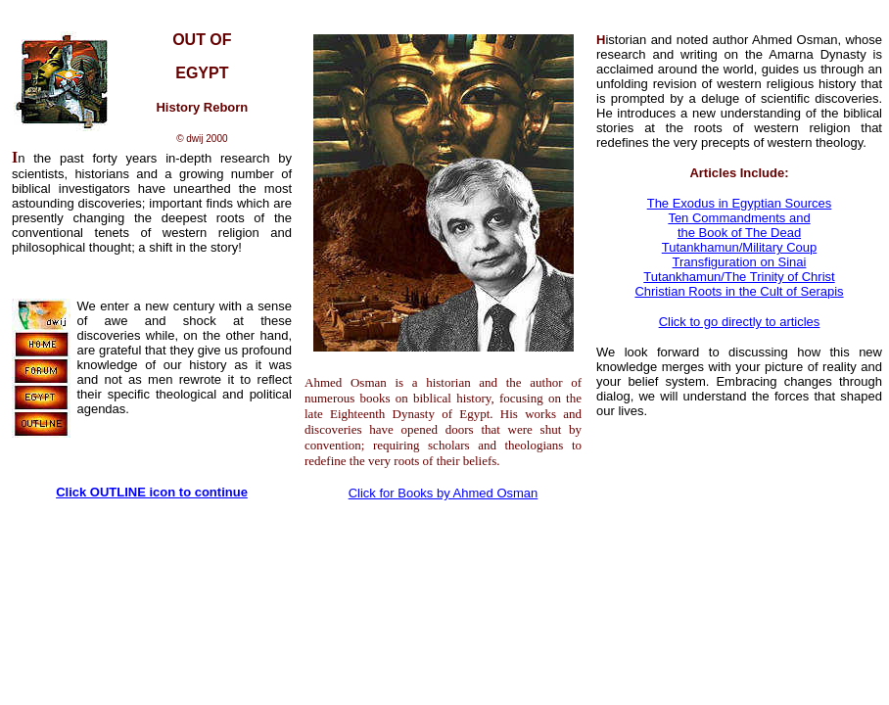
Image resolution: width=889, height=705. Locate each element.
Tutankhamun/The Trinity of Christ (738, 276)
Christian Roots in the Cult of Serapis (738, 291)
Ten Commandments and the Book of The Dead (739, 225)
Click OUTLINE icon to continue (152, 492)
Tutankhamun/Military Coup (739, 247)
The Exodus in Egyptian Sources (739, 203)
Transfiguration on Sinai (740, 262)
